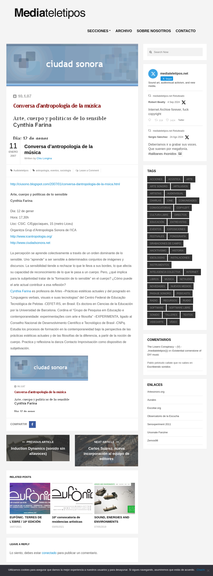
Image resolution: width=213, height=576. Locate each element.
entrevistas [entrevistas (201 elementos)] (178, 222)
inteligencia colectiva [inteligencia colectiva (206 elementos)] (165, 272)
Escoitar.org (154, 407)
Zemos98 (152, 440)
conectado (49, 553)
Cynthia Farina (20, 291)
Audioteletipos (21, 170)
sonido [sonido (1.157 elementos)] (154, 314)
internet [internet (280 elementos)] (192, 272)
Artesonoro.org (155, 391)
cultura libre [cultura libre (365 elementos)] (159, 215)
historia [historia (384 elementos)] (177, 250)
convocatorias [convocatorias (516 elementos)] (160, 207)
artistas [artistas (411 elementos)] (155, 193)
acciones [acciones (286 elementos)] (156, 179)
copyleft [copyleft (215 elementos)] (183, 207)
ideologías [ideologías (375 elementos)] (157, 257)
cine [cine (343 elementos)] (170, 200)
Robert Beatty (156, 102)
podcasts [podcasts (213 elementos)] (183, 293)
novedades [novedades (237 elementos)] (157, 286)
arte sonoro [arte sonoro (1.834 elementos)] (158, 186)
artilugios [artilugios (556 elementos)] (180, 186)
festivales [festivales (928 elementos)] (157, 236)
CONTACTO (186, 31)
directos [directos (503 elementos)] (180, 215)
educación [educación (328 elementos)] (157, 222)
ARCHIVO (123, 31)
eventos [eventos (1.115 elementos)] (155, 229)
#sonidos (170, 153)
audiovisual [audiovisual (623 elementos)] (175, 193)
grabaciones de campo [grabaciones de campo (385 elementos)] (165, 243)
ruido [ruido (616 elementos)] (187, 300)
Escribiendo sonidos (158, 366)
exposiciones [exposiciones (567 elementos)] (176, 229)
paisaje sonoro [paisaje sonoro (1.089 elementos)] (160, 293)
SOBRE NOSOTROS (154, 31)
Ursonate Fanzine (157, 432)
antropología (42, 170)
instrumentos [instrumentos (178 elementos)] (159, 265)
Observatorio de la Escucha (163, 416)
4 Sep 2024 (173, 102)
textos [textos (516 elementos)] (188, 314)
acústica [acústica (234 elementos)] (174, 179)
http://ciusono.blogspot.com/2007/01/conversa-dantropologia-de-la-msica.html (65, 184)
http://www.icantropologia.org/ (31, 236)
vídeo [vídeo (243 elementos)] (173, 322)
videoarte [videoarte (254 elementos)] (157, 322)
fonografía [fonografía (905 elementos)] (178, 236)
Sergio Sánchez (157, 136)
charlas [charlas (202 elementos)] (155, 200)
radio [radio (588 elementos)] (153, 300)
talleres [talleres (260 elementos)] (171, 314)
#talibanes (155, 153)
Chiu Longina (44, 158)
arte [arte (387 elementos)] (189, 179)
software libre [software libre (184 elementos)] (179, 307)
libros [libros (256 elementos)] (154, 279)
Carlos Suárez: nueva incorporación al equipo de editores (106, 454)
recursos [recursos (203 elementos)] (170, 300)
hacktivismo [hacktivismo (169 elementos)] (158, 250)
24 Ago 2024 (176, 137)
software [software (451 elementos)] (156, 307)
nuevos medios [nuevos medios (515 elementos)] (181, 286)
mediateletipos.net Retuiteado (168, 96)
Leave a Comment (89, 170)
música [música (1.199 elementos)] (169, 279)
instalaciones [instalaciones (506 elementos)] (179, 257)
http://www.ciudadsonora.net (30, 242)
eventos (54, 170)
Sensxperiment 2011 (159, 424)
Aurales (151, 399)
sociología (65, 170)
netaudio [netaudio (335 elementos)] (186, 279)
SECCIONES (97, 31)
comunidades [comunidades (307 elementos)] (188, 200)
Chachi (201, 569)
